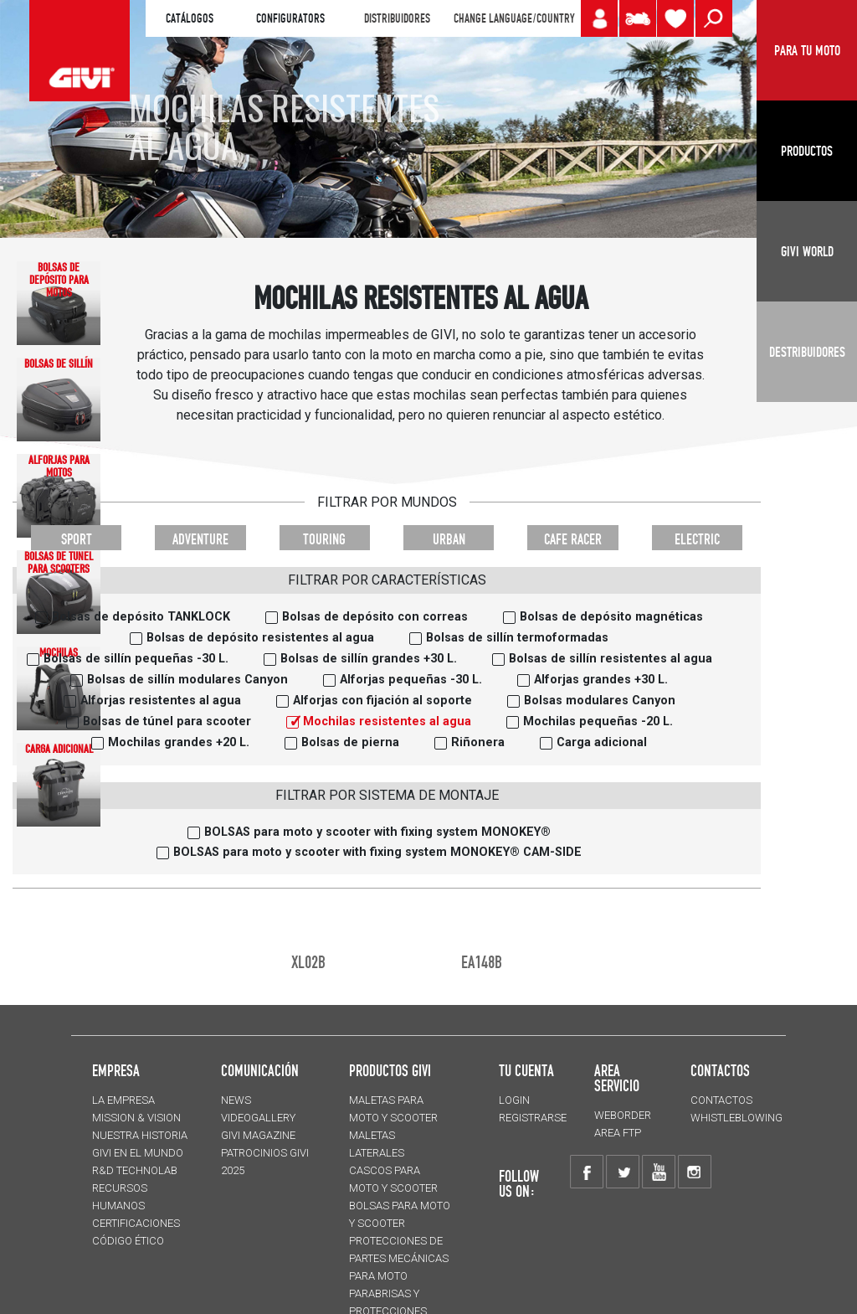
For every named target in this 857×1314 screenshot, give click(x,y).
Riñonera (478, 742)
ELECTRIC (697, 539)
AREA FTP (617, 1132)
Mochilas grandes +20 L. (178, 742)
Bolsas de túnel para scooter (167, 721)
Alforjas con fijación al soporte (382, 700)
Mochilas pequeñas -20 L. (598, 721)
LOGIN (514, 1100)
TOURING (324, 539)
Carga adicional (602, 742)
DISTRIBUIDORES (397, 18)
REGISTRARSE (533, 1117)
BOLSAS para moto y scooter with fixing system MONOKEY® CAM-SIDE (377, 852)
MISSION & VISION (136, 1117)
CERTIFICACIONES (136, 1223)
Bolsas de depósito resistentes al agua (260, 638)
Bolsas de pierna (350, 742)
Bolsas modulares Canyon (599, 700)
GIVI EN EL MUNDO (137, 1153)
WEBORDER (622, 1115)
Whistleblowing (736, 1117)
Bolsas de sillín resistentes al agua (610, 659)
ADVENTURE (200, 539)
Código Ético (128, 1240)
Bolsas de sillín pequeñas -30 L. (136, 659)
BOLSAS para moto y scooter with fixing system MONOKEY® (377, 832)
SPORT (76, 539)
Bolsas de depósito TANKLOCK (141, 617)
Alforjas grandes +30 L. (601, 679)
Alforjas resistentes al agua (160, 700)
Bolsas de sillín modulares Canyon (187, 679)
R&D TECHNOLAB (134, 1170)
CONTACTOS (721, 1100)
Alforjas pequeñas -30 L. (411, 679)
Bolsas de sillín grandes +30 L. (368, 659)
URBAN (449, 539)
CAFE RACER (573, 539)
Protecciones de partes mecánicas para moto (399, 1258)
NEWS (236, 1100)
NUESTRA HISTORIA (139, 1135)
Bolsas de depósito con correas (375, 617)
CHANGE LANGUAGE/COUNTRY (514, 18)
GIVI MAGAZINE (258, 1135)
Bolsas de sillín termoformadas (517, 638)
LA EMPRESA (123, 1100)
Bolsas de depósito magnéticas (611, 617)
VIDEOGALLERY (258, 1117)
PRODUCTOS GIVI (390, 1070)
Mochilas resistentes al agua (387, 721)
